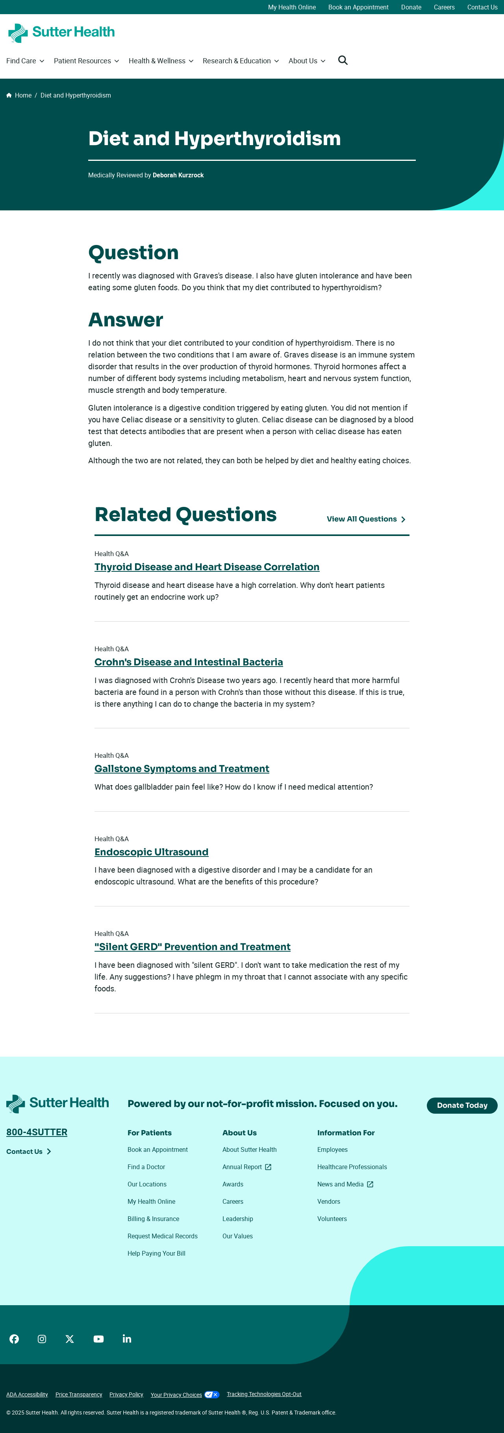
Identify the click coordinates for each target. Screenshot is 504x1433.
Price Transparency (79, 1394)
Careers (444, 7)
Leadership (237, 1218)
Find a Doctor (146, 1166)
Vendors (328, 1201)
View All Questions (362, 519)
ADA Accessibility (27, 1394)
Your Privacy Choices (185, 1395)
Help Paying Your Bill (156, 1253)
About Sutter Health (249, 1149)
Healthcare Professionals (352, 1166)
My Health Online (292, 7)
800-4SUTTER (36, 1131)
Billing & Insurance (153, 1218)
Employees (332, 1149)
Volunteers (332, 1218)
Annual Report (248, 1166)
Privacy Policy (126, 1394)
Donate (411, 7)
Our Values (237, 1236)
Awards (232, 1184)
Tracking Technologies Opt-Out (264, 1394)
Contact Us (482, 7)
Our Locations (147, 1184)
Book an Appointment (358, 7)
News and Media (345, 1184)
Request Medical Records (163, 1236)
